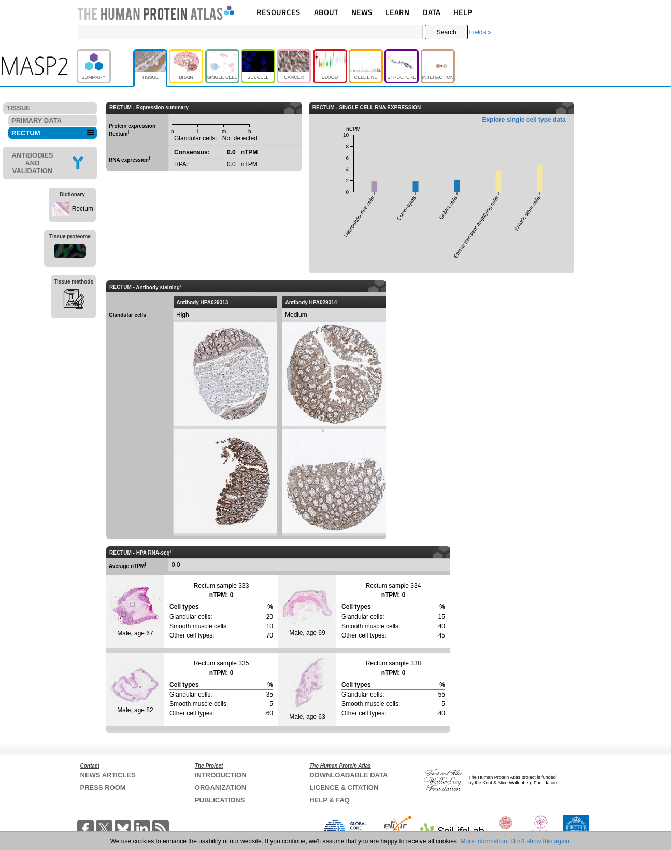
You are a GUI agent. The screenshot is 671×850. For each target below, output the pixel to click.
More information (484, 841)
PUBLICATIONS (220, 800)
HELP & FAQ (329, 800)
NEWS (362, 12)
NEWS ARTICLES (108, 775)
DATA (431, 12)
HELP (462, 12)
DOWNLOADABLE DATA (348, 775)
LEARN (397, 12)
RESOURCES (278, 12)
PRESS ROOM (103, 787)
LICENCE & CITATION (343, 787)
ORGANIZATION (220, 787)
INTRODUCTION (221, 775)
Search (446, 32)
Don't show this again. (540, 841)
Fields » (480, 32)
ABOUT (326, 12)
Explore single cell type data (523, 119)
